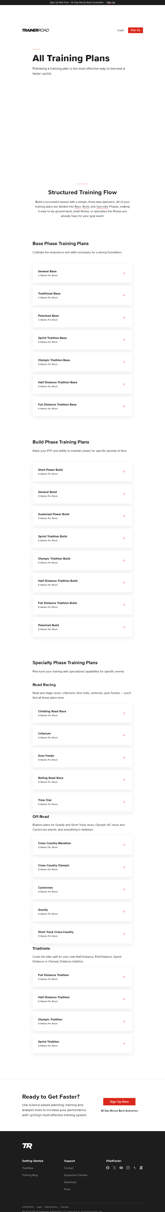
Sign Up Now (119, 1083)
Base (78, 188)
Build (86, 188)
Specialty (102, 188)
